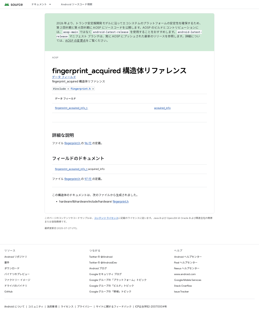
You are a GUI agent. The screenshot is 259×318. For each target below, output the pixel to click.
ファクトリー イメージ (17, 280)
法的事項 (52, 306)
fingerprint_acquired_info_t (71, 108)
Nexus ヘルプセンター (187, 268)
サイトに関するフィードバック (113, 306)
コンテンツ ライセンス (106, 218)
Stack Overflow (183, 285)
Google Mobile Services (187, 280)
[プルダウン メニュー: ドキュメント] (52, 4)
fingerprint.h (81, 88)
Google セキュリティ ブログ (105, 274)
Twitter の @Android (100, 256)
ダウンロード (12, 268)
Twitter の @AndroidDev (103, 262)
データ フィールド (64, 77)
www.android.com (185, 274)
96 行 (88, 143)
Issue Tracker (181, 291)
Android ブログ (98, 268)
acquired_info (162, 108)
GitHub (8, 291)
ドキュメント (39, 4)
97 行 (88, 179)
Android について (14, 306)
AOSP (55, 57)
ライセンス (67, 306)
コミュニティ (35, 306)
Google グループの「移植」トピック (110, 291)
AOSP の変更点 (75, 41)
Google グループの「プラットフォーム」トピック (118, 280)
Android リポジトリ (15, 256)
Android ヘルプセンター (188, 256)
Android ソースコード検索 (76, 4)
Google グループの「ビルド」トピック (111, 285)
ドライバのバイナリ (15, 285)
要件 (6, 262)
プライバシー (84, 306)
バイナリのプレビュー (17, 274)
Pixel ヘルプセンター (186, 262)
